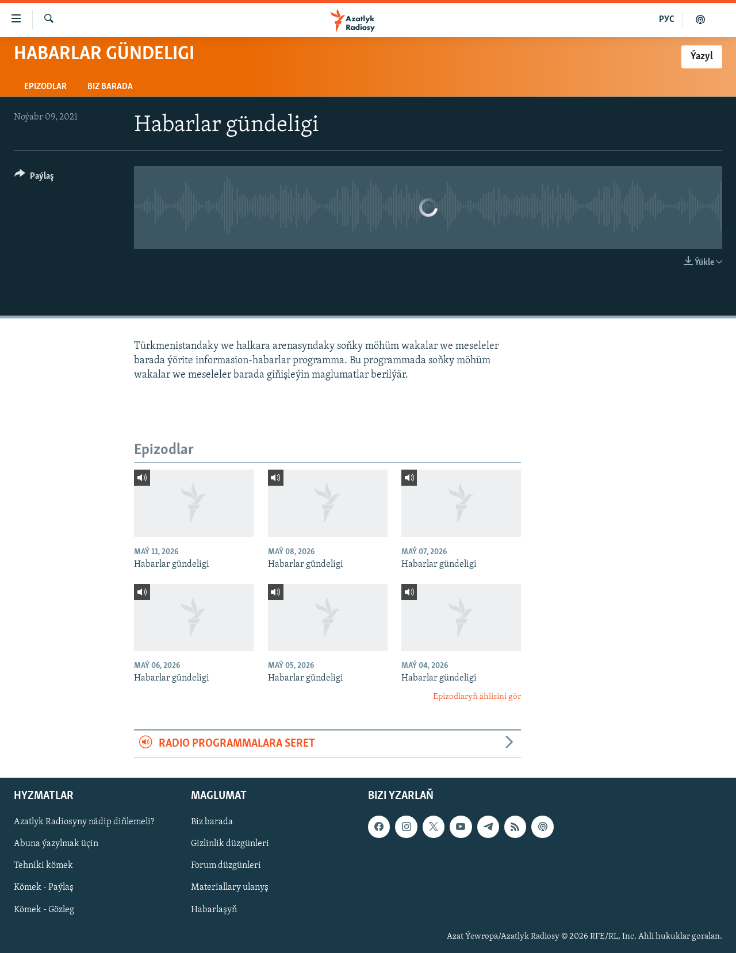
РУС (666, 19)
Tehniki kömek (43, 865)
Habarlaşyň (214, 909)
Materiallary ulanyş (230, 887)
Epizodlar (45, 86)
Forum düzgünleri (226, 865)
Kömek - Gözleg (44, 909)
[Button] (34, 178)
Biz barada (110, 86)
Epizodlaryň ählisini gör (477, 697)
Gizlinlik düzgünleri (230, 843)
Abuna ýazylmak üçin (56, 843)
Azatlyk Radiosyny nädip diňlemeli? (84, 822)
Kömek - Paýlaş (44, 887)
